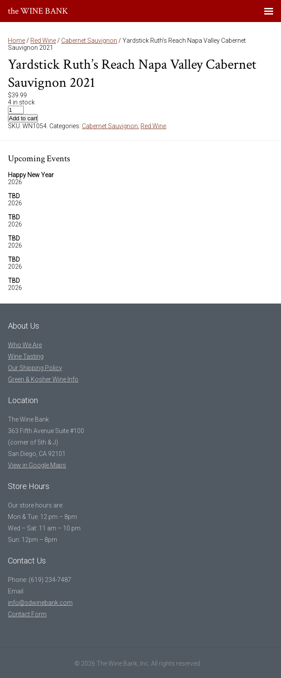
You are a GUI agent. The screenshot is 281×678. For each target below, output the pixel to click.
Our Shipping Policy (35, 367)
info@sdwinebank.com (40, 602)
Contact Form (27, 614)
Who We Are (25, 344)
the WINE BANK (38, 11)
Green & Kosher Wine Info (43, 379)
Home (16, 40)
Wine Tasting (26, 356)
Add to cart (23, 118)
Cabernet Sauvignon (89, 40)
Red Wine (43, 40)
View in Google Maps (37, 465)
